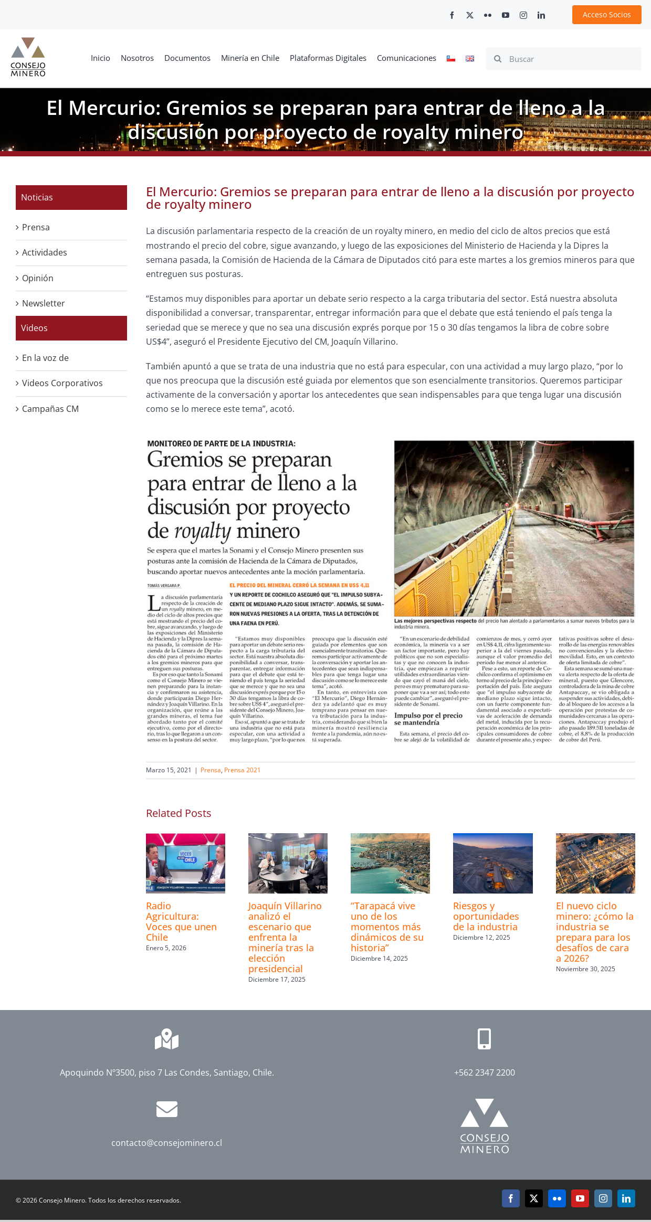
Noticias (37, 197)
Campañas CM (50, 409)
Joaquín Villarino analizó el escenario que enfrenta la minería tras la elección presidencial (285, 937)
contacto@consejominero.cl (166, 1143)
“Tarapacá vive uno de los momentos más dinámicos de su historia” (387, 926)
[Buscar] (564, 58)
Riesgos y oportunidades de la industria (486, 916)
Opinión (38, 278)
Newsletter (43, 303)
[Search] (497, 58)
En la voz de (45, 358)
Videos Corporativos (62, 383)
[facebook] (452, 15)
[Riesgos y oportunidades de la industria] (492, 839)
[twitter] (470, 15)
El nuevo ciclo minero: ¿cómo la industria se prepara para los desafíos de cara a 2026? (595, 931)
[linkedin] (541, 15)
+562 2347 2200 (484, 1072)
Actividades (44, 252)
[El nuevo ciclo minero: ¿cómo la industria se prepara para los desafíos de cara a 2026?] (595, 839)
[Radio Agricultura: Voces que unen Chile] (185, 839)
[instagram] (523, 15)
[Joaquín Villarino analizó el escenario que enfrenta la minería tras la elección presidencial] (288, 839)
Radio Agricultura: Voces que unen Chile (181, 921)
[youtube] (505, 15)
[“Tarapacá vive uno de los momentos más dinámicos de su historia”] (390, 839)
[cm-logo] (27, 41)
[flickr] (487, 15)
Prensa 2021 (242, 770)
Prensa (211, 770)
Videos (34, 328)
